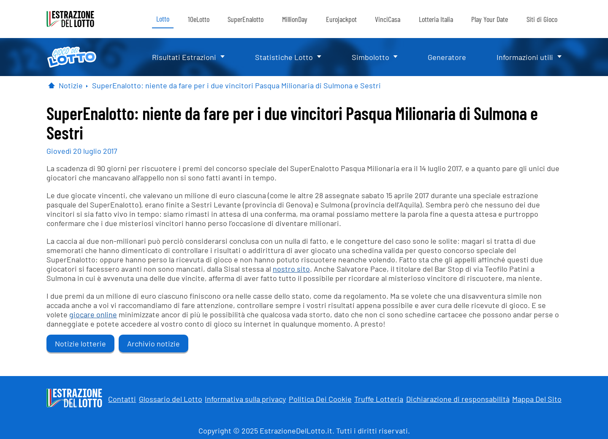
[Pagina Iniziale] (51, 85)
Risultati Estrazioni (184, 57)
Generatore (447, 57)
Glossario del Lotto (170, 399)
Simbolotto (370, 57)
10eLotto (198, 19)
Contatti (122, 399)
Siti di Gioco (542, 19)
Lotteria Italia (436, 19)
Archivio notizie (153, 343)
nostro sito (291, 268)
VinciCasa (387, 19)
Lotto (162, 18)
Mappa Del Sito (537, 399)
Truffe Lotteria (378, 399)
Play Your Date (489, 19)
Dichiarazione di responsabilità (458, 399)
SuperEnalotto (245, 19)
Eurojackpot (341, 19)
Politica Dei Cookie (320, 399)
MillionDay (294, 19)
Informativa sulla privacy (245, 399)
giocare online (93, 314)
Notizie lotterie (80, 343)
